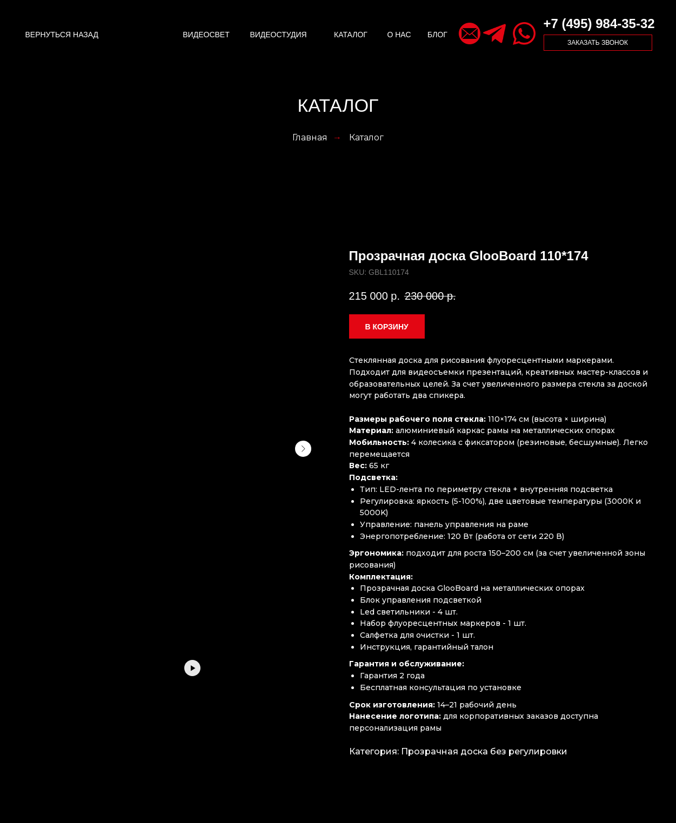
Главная (309, 137)
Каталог (366, 137)
